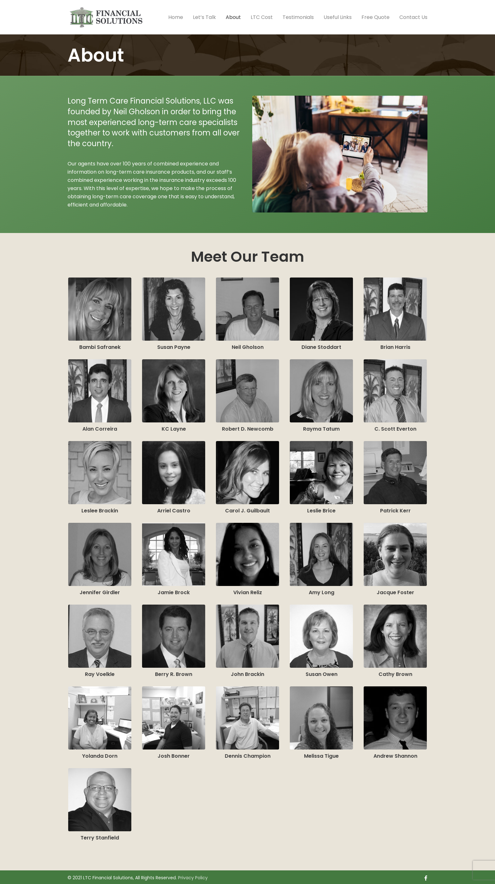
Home (175, 17)
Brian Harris (395, 345)
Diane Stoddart (321, 345)
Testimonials (298, 17)
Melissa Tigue (321, 754)
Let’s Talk (204, 17)
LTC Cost (262, 17)
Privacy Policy (193, 876)
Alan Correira (99, 427)
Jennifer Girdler (100, 590)
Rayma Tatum (321, 427)
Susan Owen (321, 672)
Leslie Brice (321, 509)
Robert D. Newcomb (247, 427)
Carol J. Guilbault (247, 509)
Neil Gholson (248, 345)
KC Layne (174, 427)
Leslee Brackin (99, 509)
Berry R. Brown (173, 672)
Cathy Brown (395, 672)
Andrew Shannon (395, 754)
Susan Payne (173, 345)
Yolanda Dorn (99, 754)
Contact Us (413, 17)
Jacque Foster (395, 590)
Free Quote (375, 17)
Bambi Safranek (100, 345)
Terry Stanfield (100, 836)
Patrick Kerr (395, 509)
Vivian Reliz (247, 590)
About (233, 17)
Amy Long (321, 590)
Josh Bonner (174, 754)
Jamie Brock (174, 590)
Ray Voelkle (100, 672)
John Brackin (247, 672)
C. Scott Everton (395, 427)
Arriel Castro (173, 509)
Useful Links (338, 17)
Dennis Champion (248, 754)
